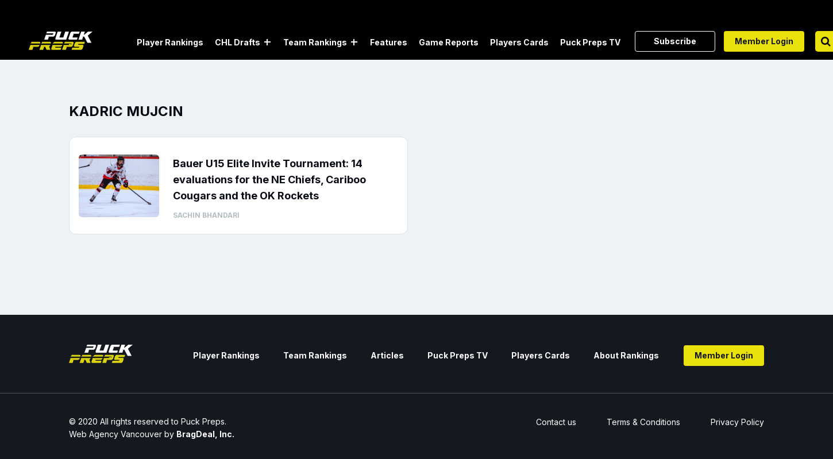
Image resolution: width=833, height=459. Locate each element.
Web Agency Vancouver (115, 434)
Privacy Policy (737, 422)
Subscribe (675, 41)
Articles (387, 355)
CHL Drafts (237, 42)
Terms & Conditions (643, 422)
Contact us (556, 422)
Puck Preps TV (590, 42)
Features (388, 42)
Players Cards (519, 42)
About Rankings (626, 355)
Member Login (764, 41)
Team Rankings (315, 42)
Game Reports (449, 42)
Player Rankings (170, 42)
